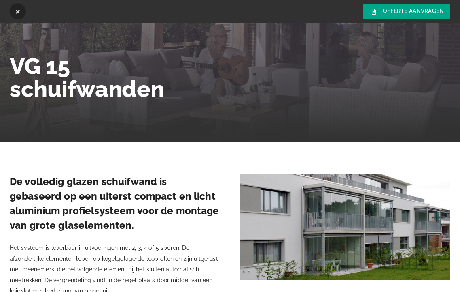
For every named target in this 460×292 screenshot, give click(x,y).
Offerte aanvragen (407, 11)
